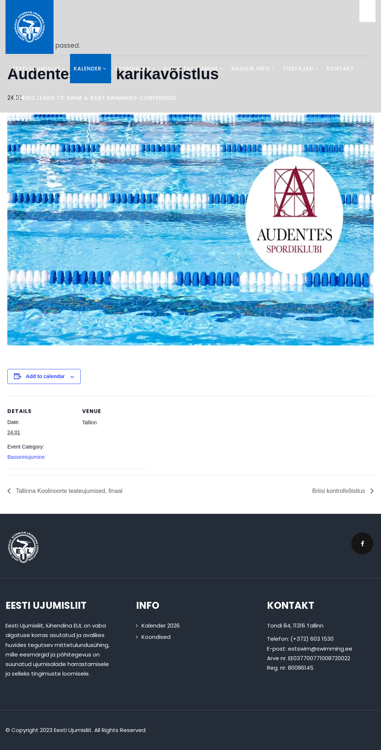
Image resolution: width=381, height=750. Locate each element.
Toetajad (301, 68)
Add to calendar (45, 376)
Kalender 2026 (161, 625)
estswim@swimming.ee (320, 648)
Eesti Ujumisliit (39, 68)
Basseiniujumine (26, 457)
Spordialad (135, 68)
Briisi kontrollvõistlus (339, 491)
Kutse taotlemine (194, 68)
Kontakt (340, 68)
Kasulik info (253, 68)
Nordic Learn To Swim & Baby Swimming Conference (94, 98)
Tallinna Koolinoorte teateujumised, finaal (68, 491)
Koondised (156, 637)
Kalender (90, 68)
